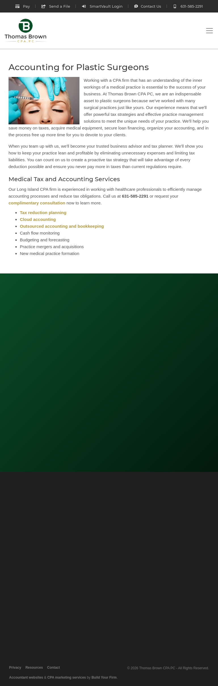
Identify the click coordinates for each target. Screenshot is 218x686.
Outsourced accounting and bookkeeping (62, 226)
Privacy (15, 668)
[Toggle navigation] (209, 30)
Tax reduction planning (43, 212)
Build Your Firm (104, 677)
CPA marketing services (66, 677)
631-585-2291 (188, 6)
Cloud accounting (38, 219)
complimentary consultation (37, 202)
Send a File (55, 6)
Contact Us (147, 6)
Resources (34, 668)
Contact (53, 668)
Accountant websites (26, 677)
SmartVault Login (101, 6)
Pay (22, 6)
